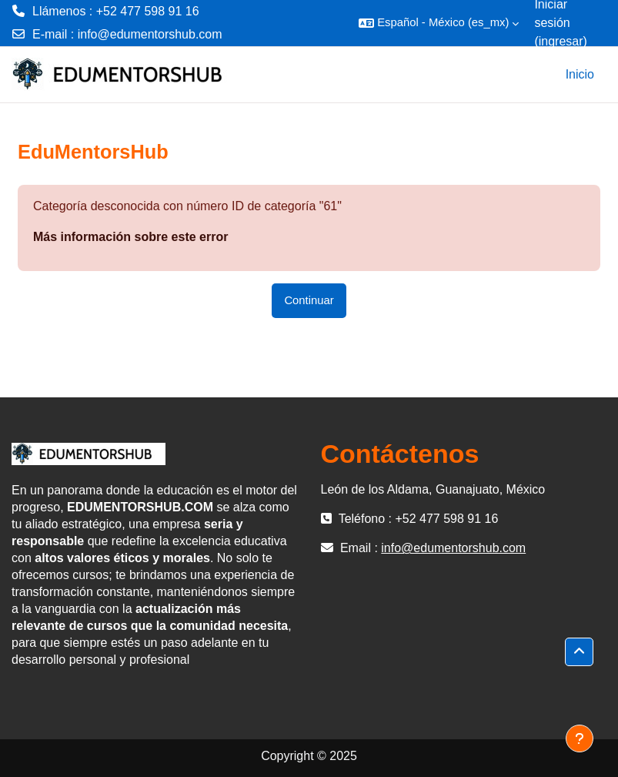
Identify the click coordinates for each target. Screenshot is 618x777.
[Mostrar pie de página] (579, 738)
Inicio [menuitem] (580, 74)
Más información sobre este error (130, 236)
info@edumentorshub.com (150, 34)
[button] (438, 23)
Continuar (308, 300)
